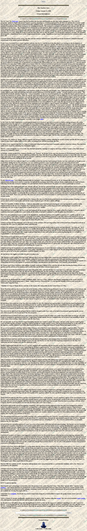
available (13, 493)
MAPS (43, 1)
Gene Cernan (81, 498)
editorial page (9, 180)
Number (3, 487)
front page (15, 21)
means (59, 498)
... (16, 483)
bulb (41, 119)
